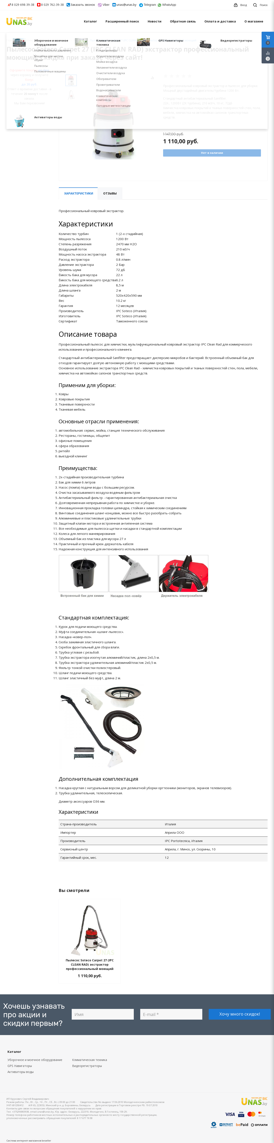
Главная (11, 40)
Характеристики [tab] (78, 193)
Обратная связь (183, 21)
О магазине (253, 21)
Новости (154, 21)
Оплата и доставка (220, 21)
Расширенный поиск (122, 21)
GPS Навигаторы (19, 1066)
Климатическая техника (89, 1060)
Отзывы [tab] (110, 193)
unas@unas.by (126, 5)
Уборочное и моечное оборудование (34, 1060)
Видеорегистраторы (87, 1066)
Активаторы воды (20, 1072)
